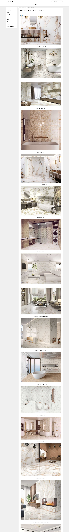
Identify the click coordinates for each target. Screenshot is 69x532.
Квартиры (8, 14)
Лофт (8, 21)
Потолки (8, 23)
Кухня (8, 9)
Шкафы (8, 16)
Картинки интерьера (10, 26)
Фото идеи (35, 4)
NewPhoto (11, 1)
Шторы (8, 19)
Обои (8, 12)
